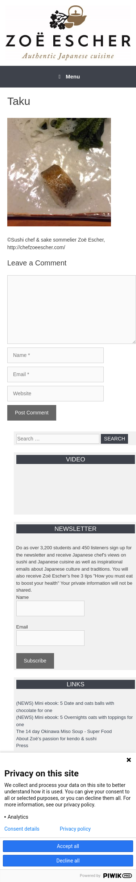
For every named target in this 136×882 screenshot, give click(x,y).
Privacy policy (75, 829)
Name (22, 597)
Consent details (22, 829)
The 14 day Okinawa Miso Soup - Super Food (64, 731)
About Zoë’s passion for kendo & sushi (56, 738)
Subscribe (35, 661)
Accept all (68, 846)
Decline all (68, 861)
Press (22, 745)
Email (22, 627)
